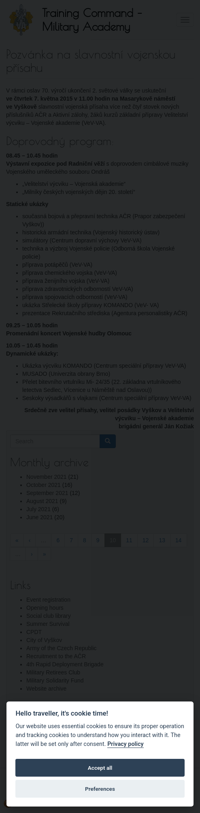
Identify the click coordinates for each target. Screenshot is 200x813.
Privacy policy (125, 744)
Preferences (100, 789)
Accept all (100, 768)
